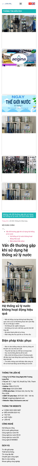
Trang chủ (5, 221)
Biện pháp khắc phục (17, 241)
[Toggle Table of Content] (3, 229)
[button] (20, 3)
